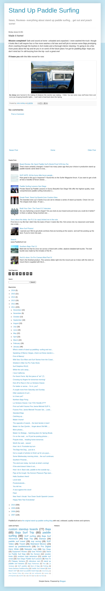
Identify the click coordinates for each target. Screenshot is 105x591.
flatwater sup (31, 549)
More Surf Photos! (26, 228)
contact (26, 573)
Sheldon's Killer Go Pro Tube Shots (26, 363)
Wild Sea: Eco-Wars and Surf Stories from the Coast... (33, 360)
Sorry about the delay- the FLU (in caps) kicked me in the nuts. (34, 220)
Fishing (45, 566)
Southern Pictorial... (20, 460)
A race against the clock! (22, 490)
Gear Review (37, 551)
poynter (21, 575)
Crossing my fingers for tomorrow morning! (29, 380)
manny (46, 573)
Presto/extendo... (19, 483)
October (16, 317)
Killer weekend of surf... (22, 393)
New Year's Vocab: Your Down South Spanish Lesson (33, 496)
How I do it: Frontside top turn (24, 446)
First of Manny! (18, 356)
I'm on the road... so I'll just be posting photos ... (31, 436)
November (17, 313)
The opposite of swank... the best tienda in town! (31, 423)
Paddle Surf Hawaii (38, 568)
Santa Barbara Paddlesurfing (19, 568)
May (15, 333)
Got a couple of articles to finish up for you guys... (31, 453)
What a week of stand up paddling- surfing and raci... (33, 349)
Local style (17, 480)
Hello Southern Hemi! (21, 476)
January (16, 347)
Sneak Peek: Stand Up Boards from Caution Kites (38, 197)
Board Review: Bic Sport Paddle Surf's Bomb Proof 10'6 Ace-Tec (44, 164)
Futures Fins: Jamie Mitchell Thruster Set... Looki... (32, 410)
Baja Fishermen (33, 563)
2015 (13, 294)
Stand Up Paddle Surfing (44, 10)
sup (35, 575)
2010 (13, 505)
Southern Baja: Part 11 (28, 246)
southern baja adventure (27, 556)
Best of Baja (35, 566)
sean (30, 575)
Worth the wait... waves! (22, 443)
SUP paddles (22, 566)
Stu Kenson (35, 554)
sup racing (36, 541)
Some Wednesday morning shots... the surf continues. (33, 456)
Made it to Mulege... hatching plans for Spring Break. (33, 433)
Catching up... (18, 416)
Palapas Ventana (18, 561)
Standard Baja (18, 413)
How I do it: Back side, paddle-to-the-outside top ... (32, 470)
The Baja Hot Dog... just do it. (24, 450)
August (16, 323)
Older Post (92, 150)
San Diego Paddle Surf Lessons (29, 559)
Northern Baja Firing (20, 400)
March (16, 340)
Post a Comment (17, 114)
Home (53, 150)
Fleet (15, 493)
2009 (13, 508)
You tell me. (17, 486)
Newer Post (13, 150)
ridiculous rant (34, 561)
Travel (22, 544)
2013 (13, 300)
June (15, 330)
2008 (13, 511)
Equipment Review (19, 551)
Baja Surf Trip (24, 532)
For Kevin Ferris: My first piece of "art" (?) (28, 376)
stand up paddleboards (20, 546)
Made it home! (18, 420)
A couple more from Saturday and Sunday (29, 390)
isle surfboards (36, 573)
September (17, 320)
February (17, 343)
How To (48, 559)
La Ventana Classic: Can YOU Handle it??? (29, 403)
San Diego (46, 549)
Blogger (63, 581)
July (15, 327)
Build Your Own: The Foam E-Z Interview (35, 208)
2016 (13, 290)
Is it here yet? (18, 396)
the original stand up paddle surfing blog (37, 521)
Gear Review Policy (15, 573)
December (17, 310)
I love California (19, 373)
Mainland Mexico (38, 544)
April (15, 337)
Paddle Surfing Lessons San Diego (33, 186)
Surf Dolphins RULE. (21, 366)
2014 (13, 297)
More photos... (18, 430)
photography (12, 575)
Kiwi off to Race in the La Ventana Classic (29, 383)
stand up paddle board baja (29, 571)
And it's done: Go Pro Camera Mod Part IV (36, 257)
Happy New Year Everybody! (24, 500)
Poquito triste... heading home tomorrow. (28, 440)
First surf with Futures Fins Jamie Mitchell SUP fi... (32, 406)
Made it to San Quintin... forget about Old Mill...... (31, 426)
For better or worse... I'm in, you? (25, 386)
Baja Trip (28, 539)
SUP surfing (30, 536)
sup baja (41, 575)
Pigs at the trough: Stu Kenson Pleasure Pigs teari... (32, 473)
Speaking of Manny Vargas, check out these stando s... (34, 353)
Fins (44, 563)
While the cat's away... (21, 370)
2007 (13, 515)
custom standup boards (23, 529)
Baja (48, 529)
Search (13, 240)
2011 (13, 307)
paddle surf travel (17, 541)
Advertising (45, 571)
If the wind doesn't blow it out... (24, 466)
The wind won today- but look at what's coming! (31, 463)
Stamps (42, 539)
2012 (13, 304)
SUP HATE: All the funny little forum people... (37, 175)
